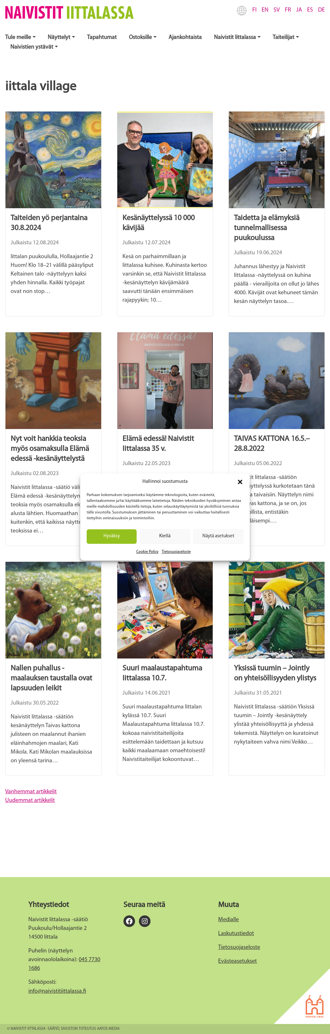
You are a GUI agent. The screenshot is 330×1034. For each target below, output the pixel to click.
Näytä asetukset (218, 536)
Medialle (228, 920)
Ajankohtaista (185, 37)
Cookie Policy (147, 552)
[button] (240, 482)
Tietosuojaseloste (176, 552)
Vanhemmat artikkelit (31, 792)
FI (254, 10)
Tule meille (18, 37)
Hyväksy (111, 536)
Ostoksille (140, 37)
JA (299, 10)
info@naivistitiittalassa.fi (57, 991)
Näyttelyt (59, 37)
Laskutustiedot (236, 934)
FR (288, 10)
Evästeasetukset (237, 961)
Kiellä (164, 536)
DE (321, 10)
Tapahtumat (102, 37)
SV (277, 10)
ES (310, 10)
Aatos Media (108, 1029)
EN (265, 10)
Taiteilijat (283, 37)
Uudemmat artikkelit (30, 800)
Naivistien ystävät (31, 47)
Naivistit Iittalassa (235, 37)
